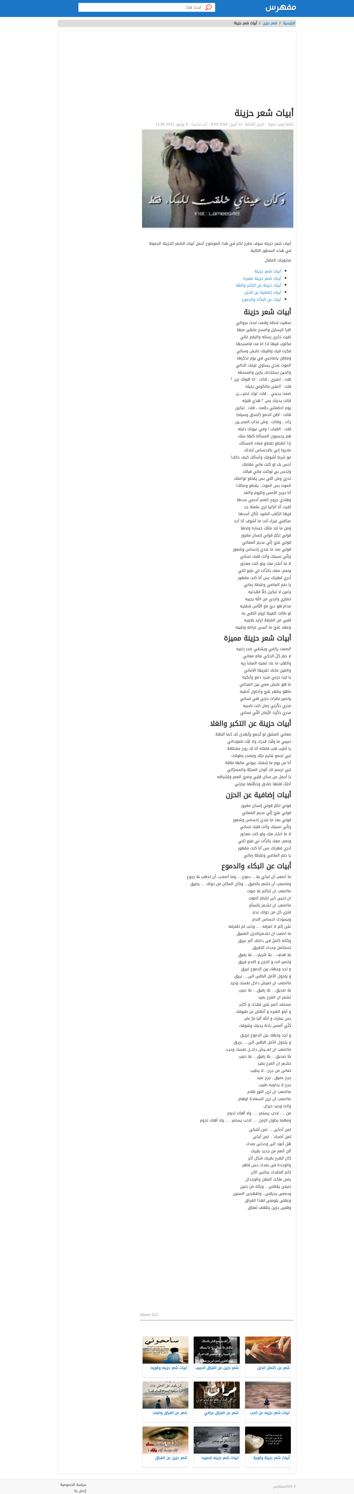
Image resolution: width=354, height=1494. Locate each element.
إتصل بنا (80, 1491)
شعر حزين (270, 23)
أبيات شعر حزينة (267, 271)
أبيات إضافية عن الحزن (262, 292)
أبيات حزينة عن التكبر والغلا (258, 285)
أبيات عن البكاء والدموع (261, 299)
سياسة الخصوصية (73, 1485)
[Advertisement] (217, 70)
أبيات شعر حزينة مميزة (262, 278)
